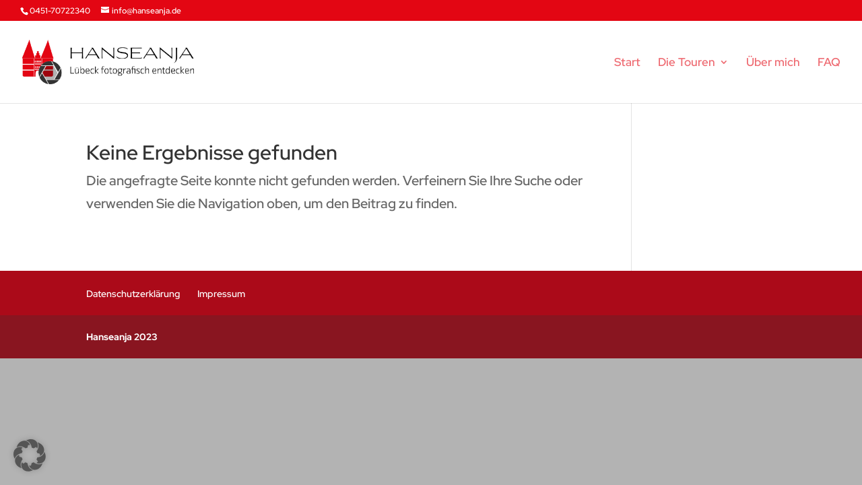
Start (627, 63)
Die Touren (686, 63)
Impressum (221, 294)
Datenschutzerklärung (133, 294)
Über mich (773, 63)
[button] (29, 455)
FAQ (829, 63)
